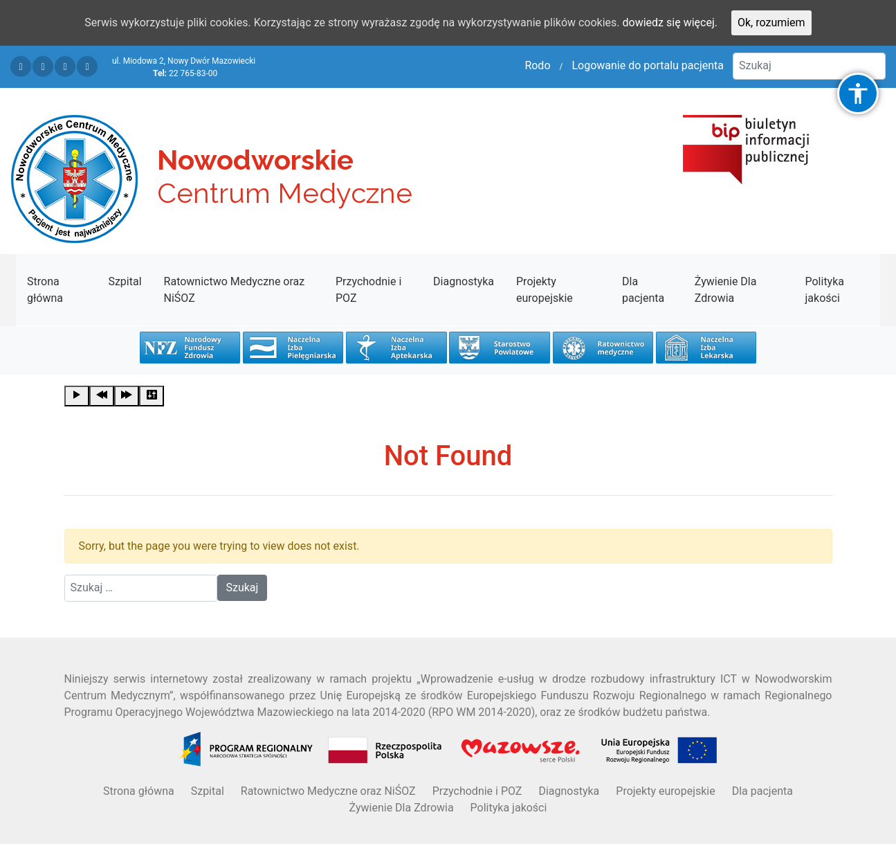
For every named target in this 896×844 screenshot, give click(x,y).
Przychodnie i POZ (368, 290)
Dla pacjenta (643, 290)
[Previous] (101, 396)
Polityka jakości (824, 290)
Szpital (124, 281)
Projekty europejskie (544, 290)
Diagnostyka (463, 281)
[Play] (76, 396)
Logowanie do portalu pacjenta (648, 65)
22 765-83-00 (193, 73)
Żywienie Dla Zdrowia (726, 290)
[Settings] (151, 396)
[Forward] (126, 396)
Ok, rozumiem (771, 22)
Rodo (537, 65)
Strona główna (45, 290)
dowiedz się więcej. (670, 22)
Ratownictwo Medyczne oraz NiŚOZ (234, 290)
